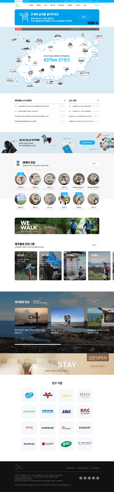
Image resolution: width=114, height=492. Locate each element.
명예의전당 (61, 5)
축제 (45, 5)
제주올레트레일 (18, 1)
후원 (98, 5)
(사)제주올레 (26, 1)
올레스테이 (82, 1)
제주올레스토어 (74, 1)
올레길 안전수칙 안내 (77, 29)
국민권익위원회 (70, 468)
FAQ (85, 5)
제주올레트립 (89, 1)
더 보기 (94, 163)
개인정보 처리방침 (83, 468)
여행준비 (38, 5)
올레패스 (67, 1)
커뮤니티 (78, 5)
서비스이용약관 (95, 468)
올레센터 (70, 5)
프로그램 (52, 5)
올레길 (31, 5)
